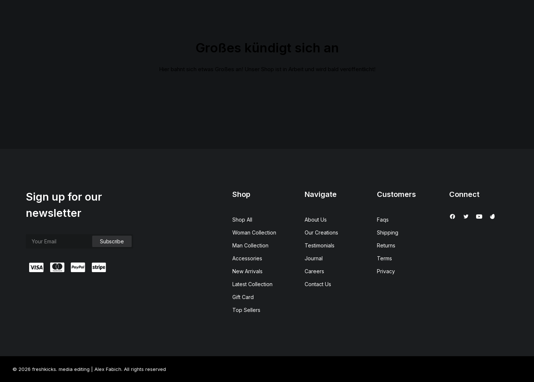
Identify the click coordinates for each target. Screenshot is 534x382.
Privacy (386, 271)
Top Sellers (246, 310)
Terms (384, 258)
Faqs (383, 219)
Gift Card (243, 297)
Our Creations (321, 232)
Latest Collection (252, 284)
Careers (314, 271)
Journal (314, 258)
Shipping (387, 232)
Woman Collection (254, 232)
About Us (316, 219)
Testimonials (319, 245)
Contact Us (318, 284)
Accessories (247, 258)
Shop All (242, 219)
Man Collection (250, 245)
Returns (386, 245)
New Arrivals (247, 271)
